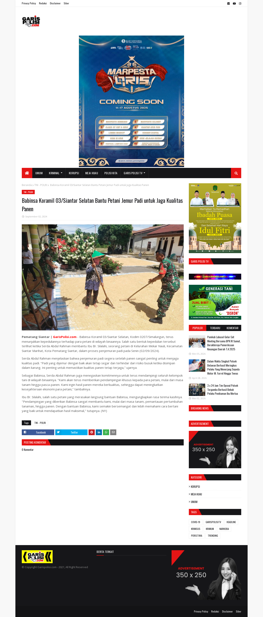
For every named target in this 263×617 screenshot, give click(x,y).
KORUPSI (195, 486)
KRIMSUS (195, 529)
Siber (66, 3)
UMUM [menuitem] (39, 173)
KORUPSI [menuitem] (74, 173)
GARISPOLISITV (213, 522)
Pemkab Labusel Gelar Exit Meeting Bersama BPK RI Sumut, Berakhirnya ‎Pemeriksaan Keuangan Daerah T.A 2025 (224, 343)
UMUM (194, 502)
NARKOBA (224, 529)
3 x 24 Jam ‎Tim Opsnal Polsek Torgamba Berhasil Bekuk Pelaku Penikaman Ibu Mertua (222, 389)
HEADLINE (231, 522)
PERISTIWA (196, 535)
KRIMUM (210, 529)
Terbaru (215, 328)
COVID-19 (195, 522)
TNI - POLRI (40, 185)
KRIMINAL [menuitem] (54, 173)
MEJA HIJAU (196, 494)
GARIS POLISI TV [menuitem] (133, 173)
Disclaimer (55, 3)
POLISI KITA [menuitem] (110, 173)
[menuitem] (27, 173)
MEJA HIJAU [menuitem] (91, 173)
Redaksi (43, 3)
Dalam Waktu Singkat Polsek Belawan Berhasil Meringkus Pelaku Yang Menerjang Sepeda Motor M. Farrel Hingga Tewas (223, 367)
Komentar (232, 328)
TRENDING (213, 535)
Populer (198, 328)
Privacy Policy (29, 3)
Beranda (27, 185)
